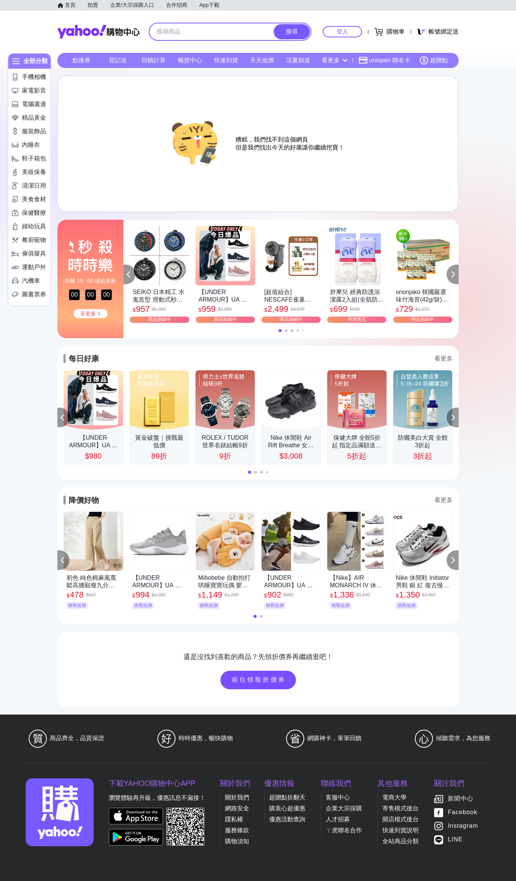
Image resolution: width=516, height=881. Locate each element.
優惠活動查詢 (287, 819)
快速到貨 (226, 60)
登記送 (118, 60)
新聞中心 (460, 799)
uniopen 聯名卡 (384, 60)
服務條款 (237, 830)
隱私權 (234, 819)
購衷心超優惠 (287, 808)
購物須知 (237, 841)
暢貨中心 (190, 60)
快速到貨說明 (400, 830)
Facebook (462, 812)
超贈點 (433, 60)
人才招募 (338, 819)
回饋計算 (154, 60)
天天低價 (262, 60)
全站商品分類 (400, 841)
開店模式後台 (400, 819)
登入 (342, 31)
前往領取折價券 (259, 679)
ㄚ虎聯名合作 (344, 830)
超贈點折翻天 (287, 797)
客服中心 (338, 797)
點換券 (81, 60)
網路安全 (237, 808)
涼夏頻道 (298, 60)
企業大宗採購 (344, 808)
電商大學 (394, 797)
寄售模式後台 (400, 808)
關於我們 (237, 797)
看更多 (334, 60)
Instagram (463, 826)
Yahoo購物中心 (98, 32)
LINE (455, 839)
